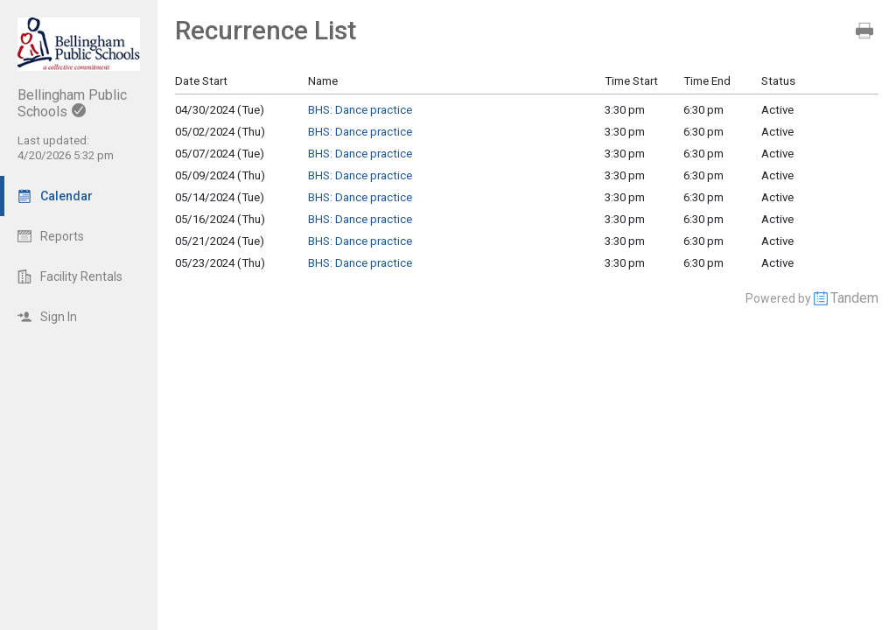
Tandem (854, 298)
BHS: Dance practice (360, 109)
